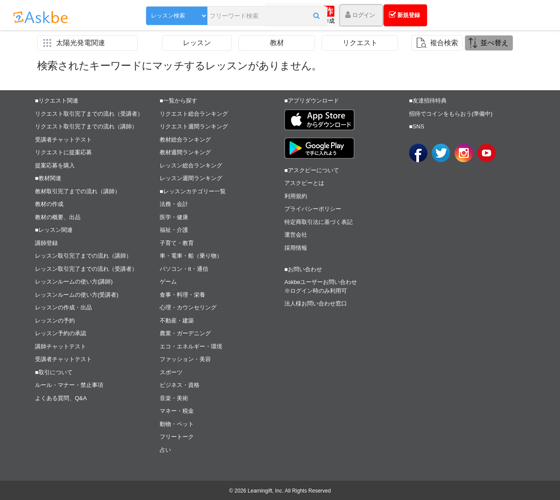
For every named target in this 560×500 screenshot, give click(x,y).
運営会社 (295, 234)
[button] (281, 16)
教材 (277, 42)
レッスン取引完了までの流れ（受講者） (86, 269)
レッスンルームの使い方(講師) (74, 281)
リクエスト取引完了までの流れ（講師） (86, 126)
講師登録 (46, 243)
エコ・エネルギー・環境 (191, 346)
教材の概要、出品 (57, 217)
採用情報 (295, 248)
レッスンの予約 (55, 320)
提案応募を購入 (55, 165)
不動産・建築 (177, 320)
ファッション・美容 (185, 359)
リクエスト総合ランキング (194, 113)
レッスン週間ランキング (191, 178)
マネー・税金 (177, 411)
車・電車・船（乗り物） (191, 255)
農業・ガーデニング (185, 333)
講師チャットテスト (60, 346)
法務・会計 (174, 204)
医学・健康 (174, 217)
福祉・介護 (174, 230)
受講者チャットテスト (63, 139)
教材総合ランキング (185, 139)
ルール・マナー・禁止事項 (69, 385)
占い (165, 450)
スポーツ (171, 372)
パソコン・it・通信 (184, 269)
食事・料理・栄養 (182, 294)
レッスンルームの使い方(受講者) (77, 294)
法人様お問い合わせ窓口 (315, 303)
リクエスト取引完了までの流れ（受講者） (89, 113)
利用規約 (295, 196)
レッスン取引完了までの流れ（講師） (83, 255)
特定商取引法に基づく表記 (318, 222)
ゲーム (168, 281)
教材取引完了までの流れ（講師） (77, 191)
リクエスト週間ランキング (194, 126)
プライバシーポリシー (312, 209)
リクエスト (360, 42)
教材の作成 (49, 204)
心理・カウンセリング (188, 307)
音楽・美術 (174, 398)
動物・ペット (177, 424)
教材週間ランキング (185, 152)
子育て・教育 (177, 243)
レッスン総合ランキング (191, 165)
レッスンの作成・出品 (63, 307)
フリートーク (177, 436)
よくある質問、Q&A (61, 398)
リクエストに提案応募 (63, 152)
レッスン (197, 42)
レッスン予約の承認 (60, 333)
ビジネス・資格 (180, 385)
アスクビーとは (304, 183)
